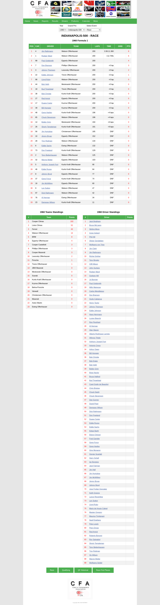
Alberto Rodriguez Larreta (99, 334)
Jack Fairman (94, 466)
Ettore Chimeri (95, 435)
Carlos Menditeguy (96, 291)
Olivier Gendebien (96, 241)
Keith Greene (94, 493)
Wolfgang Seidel (95, 563)
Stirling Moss (94, 229)
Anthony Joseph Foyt (50, 164)
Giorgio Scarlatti (95, 454)
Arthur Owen (94, 349)
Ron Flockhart (94, 322)
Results (55, 21)
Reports (45, 21)
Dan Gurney (94, 400)
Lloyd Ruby (46, 79)
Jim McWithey (47, 183)
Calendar (86, 21)
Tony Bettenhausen (49, 155)
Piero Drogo (94, 528)
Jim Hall (92, 470)
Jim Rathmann (47, 51)
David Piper (93, 404)
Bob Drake (93, 361)
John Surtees (94, 268)
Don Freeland (47, 150)
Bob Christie (46, 94)
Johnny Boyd (47, 174)
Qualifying (66, 570)
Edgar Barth (94, 431)
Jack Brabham (95, 221)
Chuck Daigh (94, 392)
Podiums (75, 21)
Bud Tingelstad (47, 89)
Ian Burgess (94, 462)
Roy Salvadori (94, 539)
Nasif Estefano (95, 520)
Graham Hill (94, 276)
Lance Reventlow (96, 497)
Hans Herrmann (95, 314)
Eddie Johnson (47, 75)
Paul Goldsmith (48, 61)
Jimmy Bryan (47, 136)
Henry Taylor (94, 303)
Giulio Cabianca (95, 299)
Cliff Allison (93, 264)
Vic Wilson (93, 555)
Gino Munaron (94, 450)
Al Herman (46, 198)
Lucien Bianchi (95, 318)
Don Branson (47, 65)
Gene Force (46, 179)
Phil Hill (92, 237)
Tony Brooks (94, 260)
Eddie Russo (47, 169)
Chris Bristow (94, 388)
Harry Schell (94, 458)
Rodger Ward (47, 56)
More (95, 21)
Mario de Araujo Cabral (98, 508)
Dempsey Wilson (48, 202)
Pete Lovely (94, 524)
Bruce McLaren (95, 225)
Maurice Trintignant (96, 516)
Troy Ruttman (47, 141)
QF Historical (83, 570)
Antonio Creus (94, 346)
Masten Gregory (95, 512)
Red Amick (46, 98)
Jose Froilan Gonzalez (98, 489)
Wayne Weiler (47, 160)
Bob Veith (45, 84)
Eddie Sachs (47, 146)
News (35, 21)
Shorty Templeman (49, 127)
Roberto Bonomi (95, 536)
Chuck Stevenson (48, 117)
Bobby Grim (46, 122)
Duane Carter (47, 103)
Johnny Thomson (48, 70)
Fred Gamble (94, 439)
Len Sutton (46, 188)
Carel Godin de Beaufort (98, 384)
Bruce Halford (94, 377)
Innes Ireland (94, 233)
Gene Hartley (47, 113)
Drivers (65, 21)
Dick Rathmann (48, 193)
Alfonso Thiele (94, 338)
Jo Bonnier (93, 280)
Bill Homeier (46, 108)
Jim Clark (93, 249)
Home (27, 21)
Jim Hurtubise (47, 131)
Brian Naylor (94, 373)
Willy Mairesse (95, 287)
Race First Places (103, 570)
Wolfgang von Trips (96, 245)
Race (52, 570)
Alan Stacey (94, 330)
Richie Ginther (94, 256)
